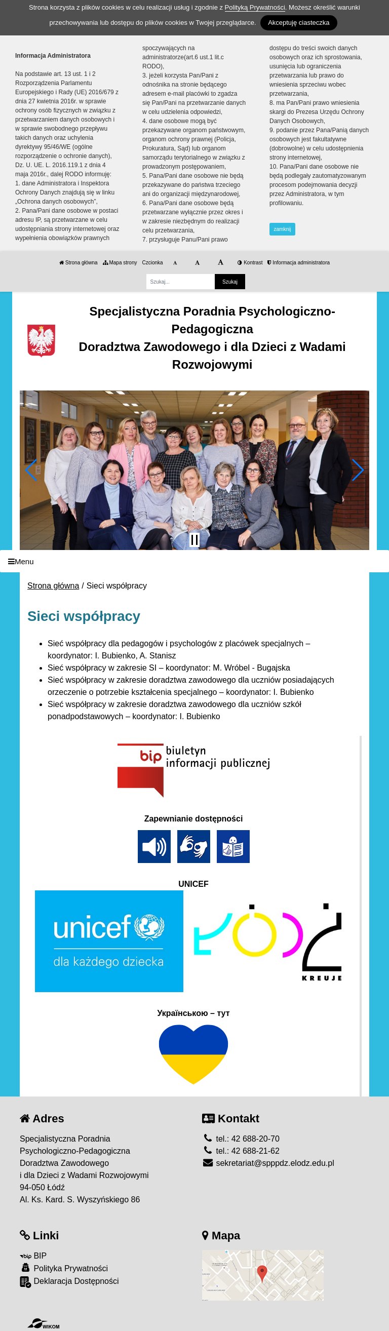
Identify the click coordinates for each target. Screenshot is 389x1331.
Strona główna (78, 262)
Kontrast (250, 262)
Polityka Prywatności (64, 1268)
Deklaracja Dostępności (69, 1282)
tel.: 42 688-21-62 (241, 1151)
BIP (33, 1255)
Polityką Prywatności (255, 7)
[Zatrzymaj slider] (194, 540)
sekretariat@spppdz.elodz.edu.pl (268, 1163)
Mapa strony (120, 262)
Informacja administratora (298, 262)
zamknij (282, 229)
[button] (31, 470)
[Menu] (194, 561)
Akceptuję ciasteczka (298, 22)
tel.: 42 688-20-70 (241, 1138)
